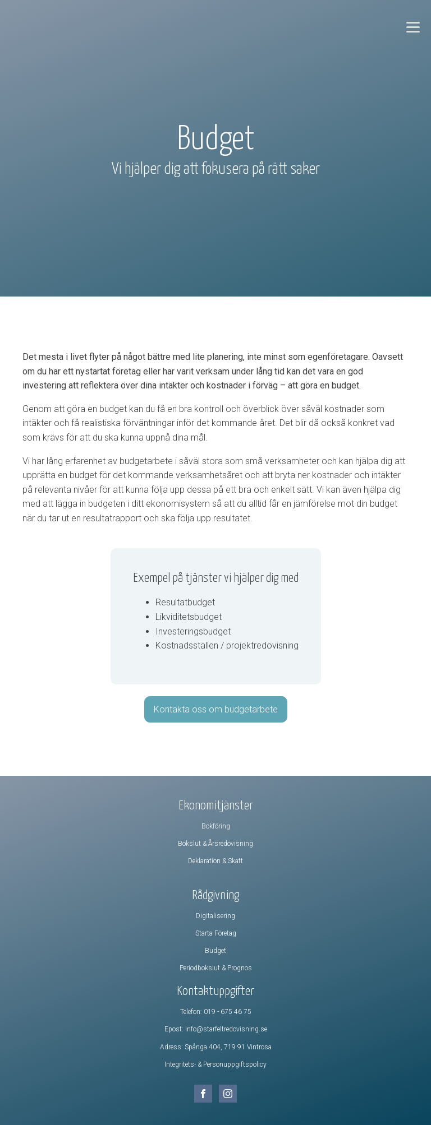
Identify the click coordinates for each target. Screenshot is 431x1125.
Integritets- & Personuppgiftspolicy (215, 1064)
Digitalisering (215, 916)
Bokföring (215, 826)
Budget (215, 951)
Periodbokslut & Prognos (216, 968)
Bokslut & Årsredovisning (215, 844)
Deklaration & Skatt (215, 861)
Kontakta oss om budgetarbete (216, 709)
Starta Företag (215, 933)
